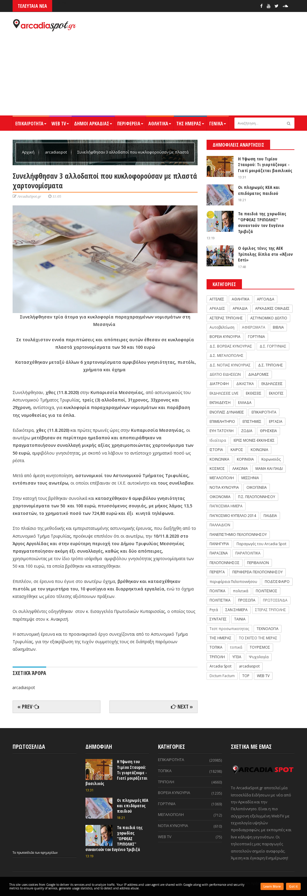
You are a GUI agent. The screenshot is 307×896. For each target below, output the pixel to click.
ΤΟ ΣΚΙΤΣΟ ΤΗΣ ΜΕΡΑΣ (258, 638)
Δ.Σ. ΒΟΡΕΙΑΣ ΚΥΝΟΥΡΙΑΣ (231, 346)
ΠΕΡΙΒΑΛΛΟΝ (258, 562)
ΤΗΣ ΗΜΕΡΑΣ (190, 123)
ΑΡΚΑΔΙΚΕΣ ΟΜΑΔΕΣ (272, 308)
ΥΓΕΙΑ (236, 656)
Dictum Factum (222, 675)
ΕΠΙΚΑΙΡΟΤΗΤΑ (30, 123)
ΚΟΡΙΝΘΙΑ (245, 459)
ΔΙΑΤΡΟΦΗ (219, 383)
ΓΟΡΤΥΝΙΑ (256, 336)
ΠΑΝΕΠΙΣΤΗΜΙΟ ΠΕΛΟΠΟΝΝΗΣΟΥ (238, 534)
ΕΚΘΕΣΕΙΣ (253, 393)
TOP (245, 675)
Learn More (272, 886)
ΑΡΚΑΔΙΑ (240, 308)
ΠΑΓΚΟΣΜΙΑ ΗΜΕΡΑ (226, 506)
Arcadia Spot (220, 666)
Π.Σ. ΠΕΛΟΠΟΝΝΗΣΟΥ (256, 496)
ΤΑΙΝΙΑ (240, 619)
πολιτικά (240, 590)
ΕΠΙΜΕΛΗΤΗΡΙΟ (222, 421)
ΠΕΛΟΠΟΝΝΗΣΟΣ (225, 562)
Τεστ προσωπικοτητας (229, 628)
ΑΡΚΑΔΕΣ (217, 308)
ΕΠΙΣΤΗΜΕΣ (252, 421)
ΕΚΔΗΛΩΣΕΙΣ (272, 383)
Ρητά (214, 609)
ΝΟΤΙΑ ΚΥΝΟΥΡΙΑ (224, 487)
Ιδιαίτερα (218, 440)
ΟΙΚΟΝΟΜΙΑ (220, 496)
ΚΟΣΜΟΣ (217, 468)
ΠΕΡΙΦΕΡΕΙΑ (130, 123)
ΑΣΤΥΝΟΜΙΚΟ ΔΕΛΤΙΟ (268, 318)
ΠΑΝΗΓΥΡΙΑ (219, 543)
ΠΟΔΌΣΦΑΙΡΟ (277, 581)
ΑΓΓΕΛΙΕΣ (217, 299)
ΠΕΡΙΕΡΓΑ (217, 572)
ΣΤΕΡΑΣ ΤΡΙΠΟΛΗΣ (270, 609)
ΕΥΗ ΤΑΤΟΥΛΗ (222, 430)
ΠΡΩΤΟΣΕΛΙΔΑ (275, 600)
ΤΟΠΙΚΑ (216, 647)
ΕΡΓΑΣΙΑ (275, 421)
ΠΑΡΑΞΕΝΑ (219, 553)
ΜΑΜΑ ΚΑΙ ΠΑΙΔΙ (269, 468)
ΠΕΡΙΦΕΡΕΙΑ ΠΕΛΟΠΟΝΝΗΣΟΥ (257, 572)
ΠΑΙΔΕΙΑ (270, 515)
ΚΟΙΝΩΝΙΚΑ (219, 459)
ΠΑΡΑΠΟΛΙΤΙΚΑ (248, 553)
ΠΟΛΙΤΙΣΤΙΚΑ (220, 600)
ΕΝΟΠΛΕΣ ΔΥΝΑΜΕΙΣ (227, 412)
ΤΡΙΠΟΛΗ (217, 656)
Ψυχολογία (259, 656)
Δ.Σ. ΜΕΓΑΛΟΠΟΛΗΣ (226, 355)
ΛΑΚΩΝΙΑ (240, 468)
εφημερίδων (49, 852)
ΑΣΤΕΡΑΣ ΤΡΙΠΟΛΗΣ (226, 318)
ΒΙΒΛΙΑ (278, 327)
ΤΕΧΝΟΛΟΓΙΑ (268, 628)
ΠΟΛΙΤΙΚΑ (217, 590)
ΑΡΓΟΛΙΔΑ (265, 299)
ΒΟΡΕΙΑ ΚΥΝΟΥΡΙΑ (225, 336)
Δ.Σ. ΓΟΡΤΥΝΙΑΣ (273, 346)
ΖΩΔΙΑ (246, 430)
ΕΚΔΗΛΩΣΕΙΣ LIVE (224, 393)
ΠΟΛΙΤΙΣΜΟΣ (266, 590)
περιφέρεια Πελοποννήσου (233, 581)
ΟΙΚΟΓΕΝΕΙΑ (256, 487)
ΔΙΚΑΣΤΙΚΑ (245, 383)
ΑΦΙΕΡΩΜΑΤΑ (253, 327)
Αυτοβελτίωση (222, 327)
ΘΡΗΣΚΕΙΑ (268, 430)
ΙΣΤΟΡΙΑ (216, 449)
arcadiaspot (56, 152)
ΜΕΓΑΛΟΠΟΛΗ (222, 477)
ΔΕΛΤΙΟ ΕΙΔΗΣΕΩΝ (225, 374)
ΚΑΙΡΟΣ (237, 449)
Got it (293, 886)
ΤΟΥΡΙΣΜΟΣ (260, 647)
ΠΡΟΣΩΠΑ (246, 600)
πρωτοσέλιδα (26, 852)
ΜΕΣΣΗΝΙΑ (250, 477)
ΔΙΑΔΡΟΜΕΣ (258, 374)
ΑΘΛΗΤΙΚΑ (159, 123)
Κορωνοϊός (271, 459)
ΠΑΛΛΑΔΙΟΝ (220, 524)
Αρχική (28, 152)
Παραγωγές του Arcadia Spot (261, 543)
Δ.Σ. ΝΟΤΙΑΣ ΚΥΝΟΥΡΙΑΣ (230, 365)
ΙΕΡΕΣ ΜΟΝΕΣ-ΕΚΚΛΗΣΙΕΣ (254, 440)
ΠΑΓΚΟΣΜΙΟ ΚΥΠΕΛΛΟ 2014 (233, 515)
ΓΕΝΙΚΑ (217, 123)
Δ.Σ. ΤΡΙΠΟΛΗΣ (270, 365)
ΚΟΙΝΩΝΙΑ (259, 449)
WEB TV (60, 123)
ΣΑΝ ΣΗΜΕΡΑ (236, 609)
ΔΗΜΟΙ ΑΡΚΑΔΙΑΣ (93, 123)
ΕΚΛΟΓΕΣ (276, 393)
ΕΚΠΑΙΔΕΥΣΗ (220, 402)
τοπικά (236, 647)
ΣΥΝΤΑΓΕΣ (218, 619)
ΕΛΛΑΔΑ (245, 402)
